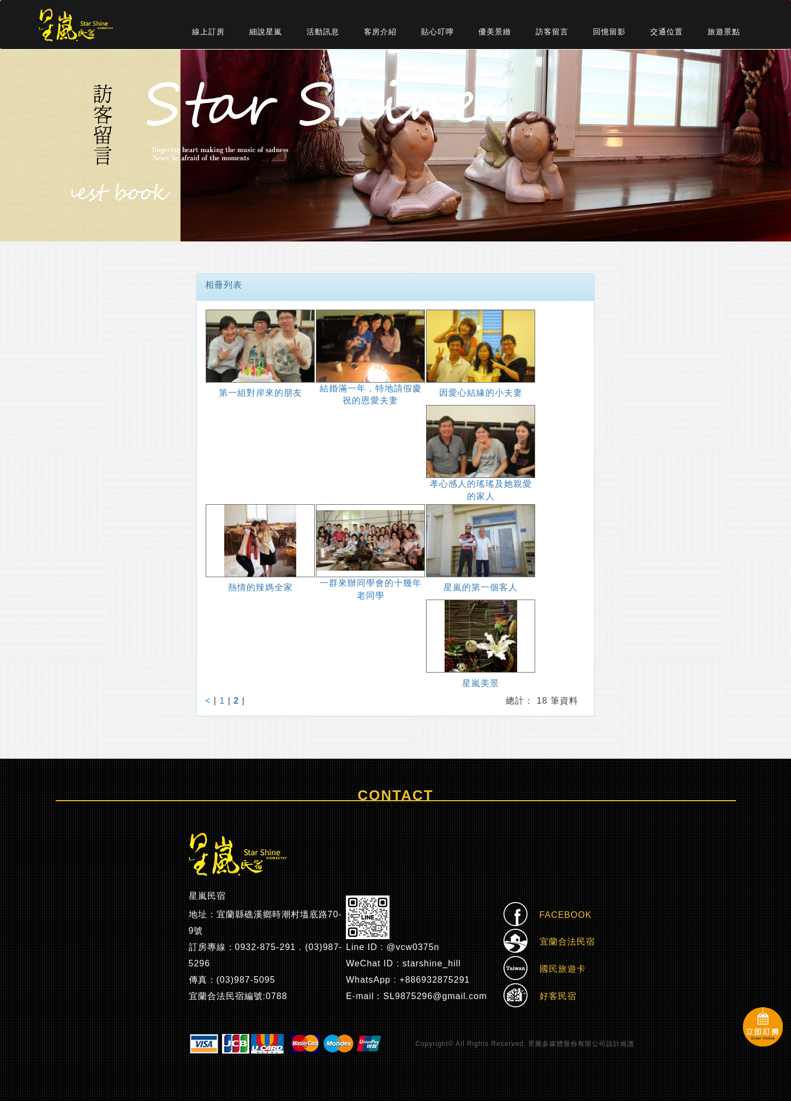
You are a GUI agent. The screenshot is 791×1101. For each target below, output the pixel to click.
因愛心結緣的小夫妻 (481, 392)
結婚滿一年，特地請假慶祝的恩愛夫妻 (371, 395)
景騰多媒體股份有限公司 (567, 1044)
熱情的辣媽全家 (260, 587)
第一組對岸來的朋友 (260, 392)
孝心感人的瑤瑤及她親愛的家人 (481, 490)
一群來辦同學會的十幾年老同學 (371, 589)
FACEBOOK (548, 915)
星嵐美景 (480, 683)
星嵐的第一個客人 (481, 587)
